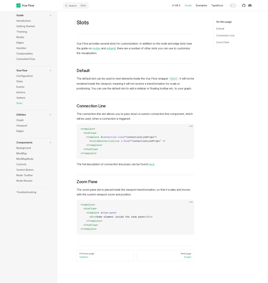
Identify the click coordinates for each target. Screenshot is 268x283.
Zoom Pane (222, 42)
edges (110, 48)
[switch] (233, 5)
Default (220, 28)
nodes (96, 48)
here (151, 164)
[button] (34, 15)
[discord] (250, 5)
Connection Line (225, 35)
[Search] (76, 5)
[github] (244, 5)
